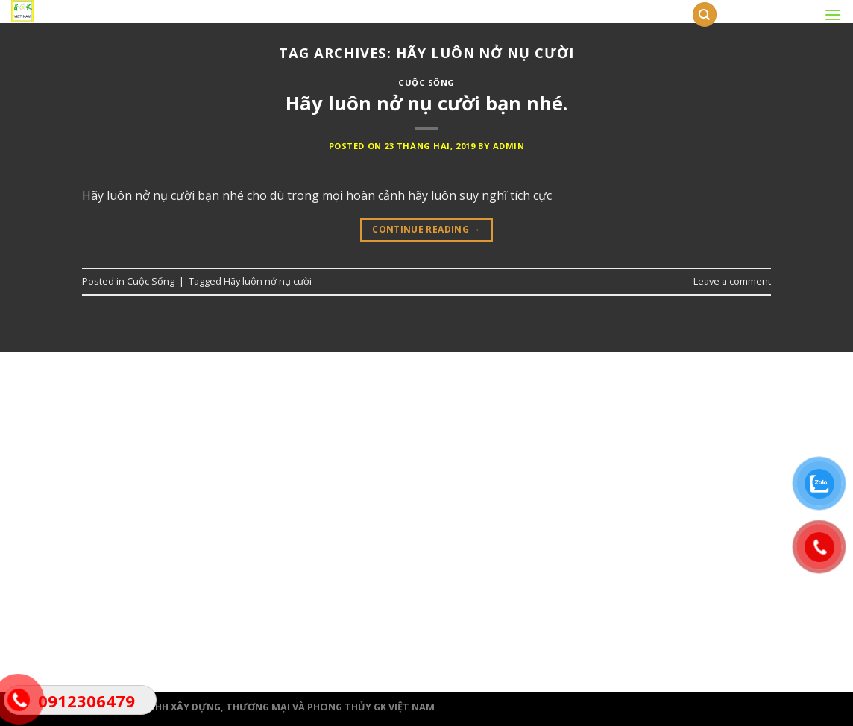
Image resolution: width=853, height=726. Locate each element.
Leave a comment (732, 281)
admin (509, 145)
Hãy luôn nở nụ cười (268, 281)
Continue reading (426, 229)
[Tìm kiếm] (705, 14)
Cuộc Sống (426, 82)
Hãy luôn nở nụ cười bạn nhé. (426, 103)
